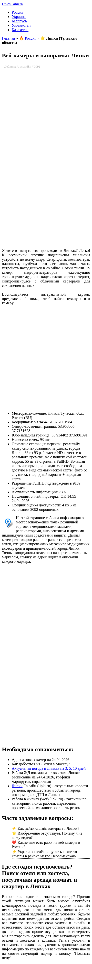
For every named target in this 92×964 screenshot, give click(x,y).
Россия (17, 12)
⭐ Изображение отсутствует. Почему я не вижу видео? (47, 835)
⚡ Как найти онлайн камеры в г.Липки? (45, 828)
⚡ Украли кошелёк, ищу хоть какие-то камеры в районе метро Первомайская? (44, 854)
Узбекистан (21, 25)
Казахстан (20, 30)
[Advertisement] (46, 194)
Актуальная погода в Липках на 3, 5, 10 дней (49, 768)
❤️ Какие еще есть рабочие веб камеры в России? (46, 844)
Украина (19, 17)
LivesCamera (12, 4)
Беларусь (19, 21)
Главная (8, 38)
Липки (17, 786)
